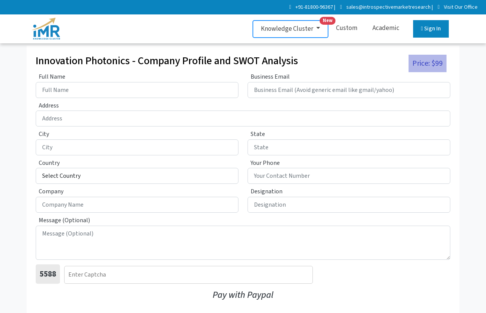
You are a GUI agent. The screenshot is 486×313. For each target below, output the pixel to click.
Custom (346, 28)
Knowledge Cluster (294, 26)
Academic (385, 28)
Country (49, 163)
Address (49, 105)
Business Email (270, 77)
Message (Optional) (64, 220)
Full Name (52, 77)
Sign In (431, 29)
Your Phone (265, 163)
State (258, 134)
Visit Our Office (461, 7)
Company (51, 191)
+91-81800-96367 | (315, 7)
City (44, 134)
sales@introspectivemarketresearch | (389, 7)
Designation (266, 191)
